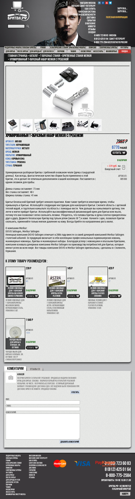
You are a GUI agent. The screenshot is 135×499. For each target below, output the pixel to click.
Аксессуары (10, 492)
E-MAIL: (9, 405)
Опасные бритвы (12, 458)
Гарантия (91, 20)
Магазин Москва (87, 2)
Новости (91, 26)
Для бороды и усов (13, 480)
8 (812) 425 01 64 (101, 38)
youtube (106, 2)
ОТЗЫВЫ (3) (35, 369)
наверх (125, 493)
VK (99, 2)
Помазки (9, 468)
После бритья (11, 477)
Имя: (8, 399)
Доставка (91, 17)
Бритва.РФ (18, 11)
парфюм (9, 484)
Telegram (110, 2)
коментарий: (11, 412)
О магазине (90, 23)
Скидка (125, 51)
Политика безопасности (84, 14)
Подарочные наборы (13, 455)
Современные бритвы (13, 470)
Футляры (9, 472)
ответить (75, 392)
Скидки (91, 32)
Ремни (8, 460)
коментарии (15, 368)
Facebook (103, 2)
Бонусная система (86, 11)
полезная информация (116, 17)
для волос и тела (12, 482)
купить (117, 153)
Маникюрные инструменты (16, 494)
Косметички (10, 489)
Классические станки (13, 463)
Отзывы (91, 29)
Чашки (8, 487)
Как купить (90, 8)
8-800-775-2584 (101, 42)
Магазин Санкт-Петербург (83, 5)
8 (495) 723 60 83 (101, 35)
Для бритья (10, 475)
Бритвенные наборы (13, 465)
